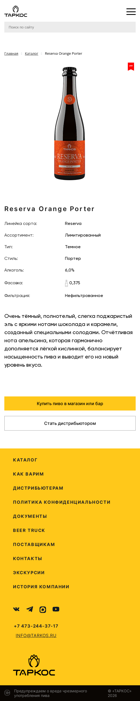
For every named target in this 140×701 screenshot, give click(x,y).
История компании (41, 586)
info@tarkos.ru (36, 635)
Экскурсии (29, 572)
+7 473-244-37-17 (36, 626)
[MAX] (43, 609)
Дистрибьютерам (38, 488)
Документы (30, 516)
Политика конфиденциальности (61, 502)
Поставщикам (34, 544)
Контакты (27, 558)
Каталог (25, 460)
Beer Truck (29, 530)
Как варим (28, 474)
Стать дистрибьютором (70, 423)
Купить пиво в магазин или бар (70, 403)
